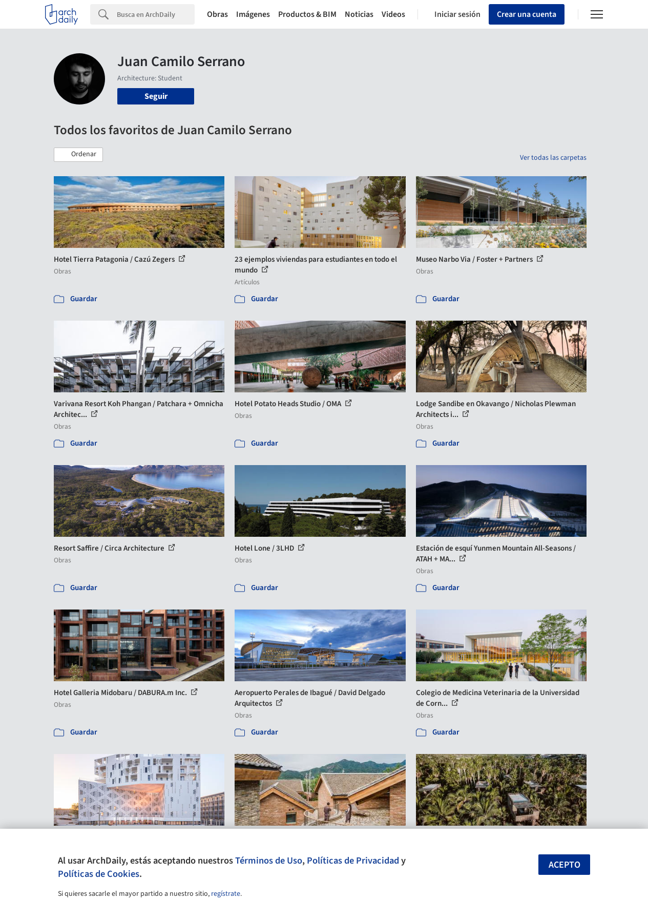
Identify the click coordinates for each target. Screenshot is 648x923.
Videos (393, 14)
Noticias (359, 14)
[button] (78, 155)
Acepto (564, 864)
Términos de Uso (268, 860)
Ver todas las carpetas (553, 157)
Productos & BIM (307, 14)
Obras (217, 14)
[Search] (156, 14)
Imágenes (253, 14)
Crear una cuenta (526, 14)
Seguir (156, 96)
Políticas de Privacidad (353, 860)
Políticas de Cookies (98, 873)
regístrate (225, 894)
